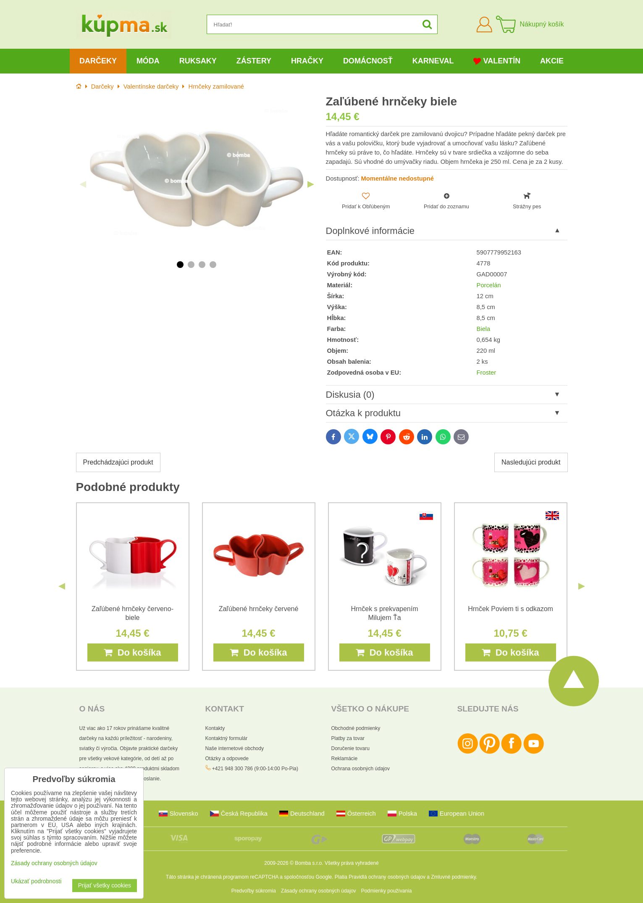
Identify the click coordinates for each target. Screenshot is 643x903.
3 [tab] (202, 264)
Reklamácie (344, 758)
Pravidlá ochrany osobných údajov (387, 877)
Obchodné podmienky (356, 728)
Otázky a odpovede (227, 758)
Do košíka (132, 652)
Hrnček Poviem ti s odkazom (510, 608)
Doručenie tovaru (350, 748)
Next (311, 184)
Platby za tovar (348, 738)
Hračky (307, 61)
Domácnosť (368, 61)
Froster (486, 372)
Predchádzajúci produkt (118, 462)
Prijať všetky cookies (104, 885)
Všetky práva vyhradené (352, 863)
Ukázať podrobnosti (36, 881)
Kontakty (215, 728)
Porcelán (489, 285)
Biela (484, 329)
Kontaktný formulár (226, 738)
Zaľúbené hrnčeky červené (259, 608)
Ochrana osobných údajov (360, 769)
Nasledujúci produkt (531, 462)
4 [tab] (213, 264)
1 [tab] (180, 264)
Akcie (552, 61)
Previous (82, 184)
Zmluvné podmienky (453, 877)
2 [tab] (191, 264)
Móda (148, 61)
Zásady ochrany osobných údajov (318, 891)
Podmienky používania (386, 891)
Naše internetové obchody (234, 748)
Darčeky (98, 61)
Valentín (496, 61)
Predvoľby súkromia (253, 891)
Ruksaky (198, 61)
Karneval (433, 61)
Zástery (253, 61)
